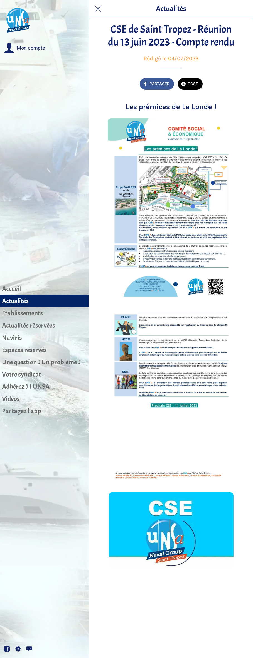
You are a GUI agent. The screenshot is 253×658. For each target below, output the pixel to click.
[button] (24, 48)
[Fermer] (98, 9)
